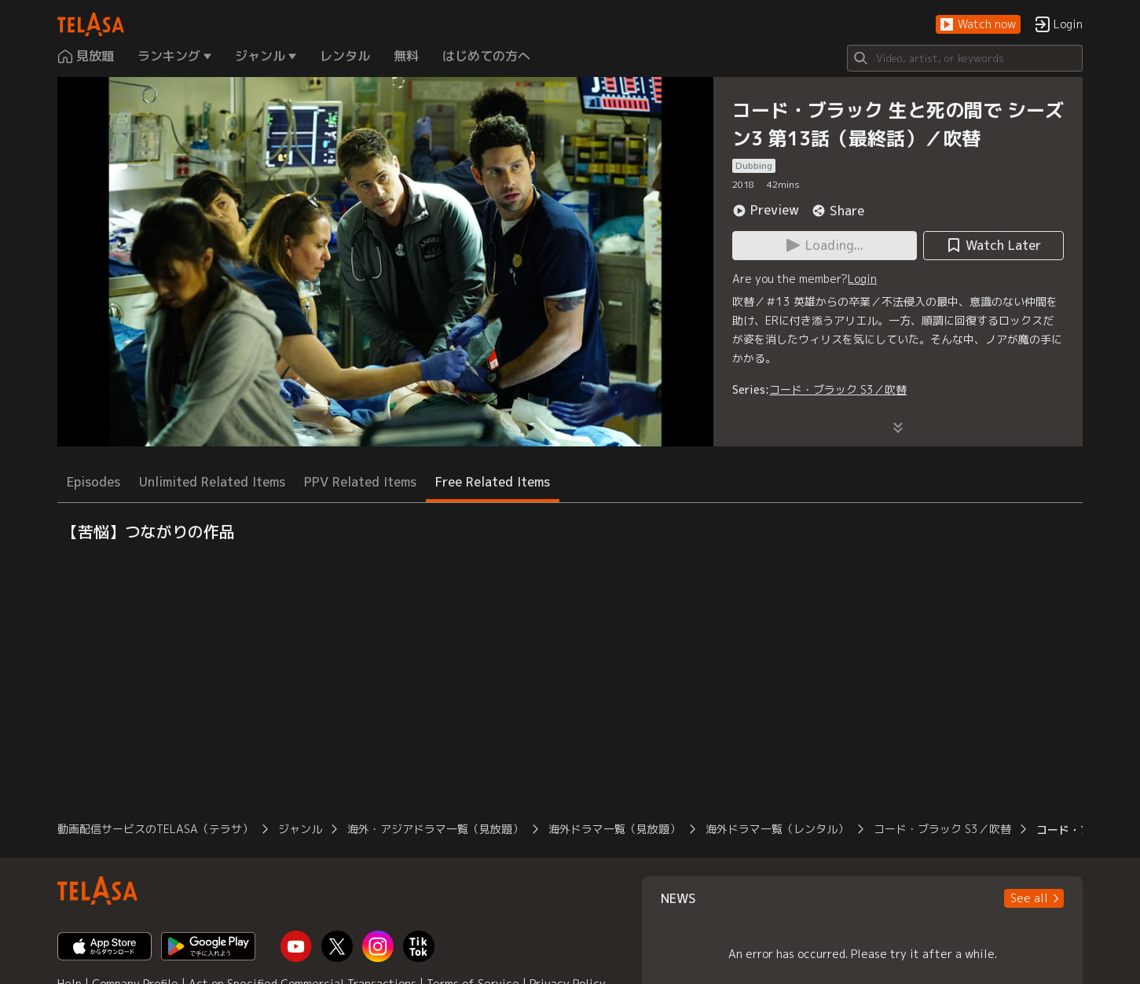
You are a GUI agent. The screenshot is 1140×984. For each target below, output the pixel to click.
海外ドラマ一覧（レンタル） (777, 828)
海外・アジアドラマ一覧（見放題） (435, 828)
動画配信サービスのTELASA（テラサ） (155, 828)
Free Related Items (492, 481)
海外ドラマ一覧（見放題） (614, 828)
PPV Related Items (360, 481)
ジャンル (300, 828)
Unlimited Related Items (212, 481)
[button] (978, 25)
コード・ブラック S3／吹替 (838, 389)
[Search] (965, 58)
